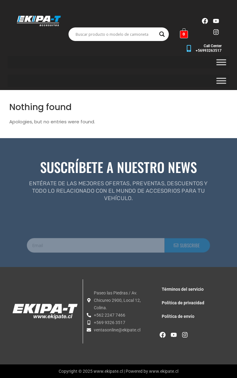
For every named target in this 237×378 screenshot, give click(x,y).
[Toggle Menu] (221, 62)
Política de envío (178, 316)
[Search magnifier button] (162, 34)
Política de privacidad (183, 302)
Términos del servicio (183, 289)
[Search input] (116, 34)
